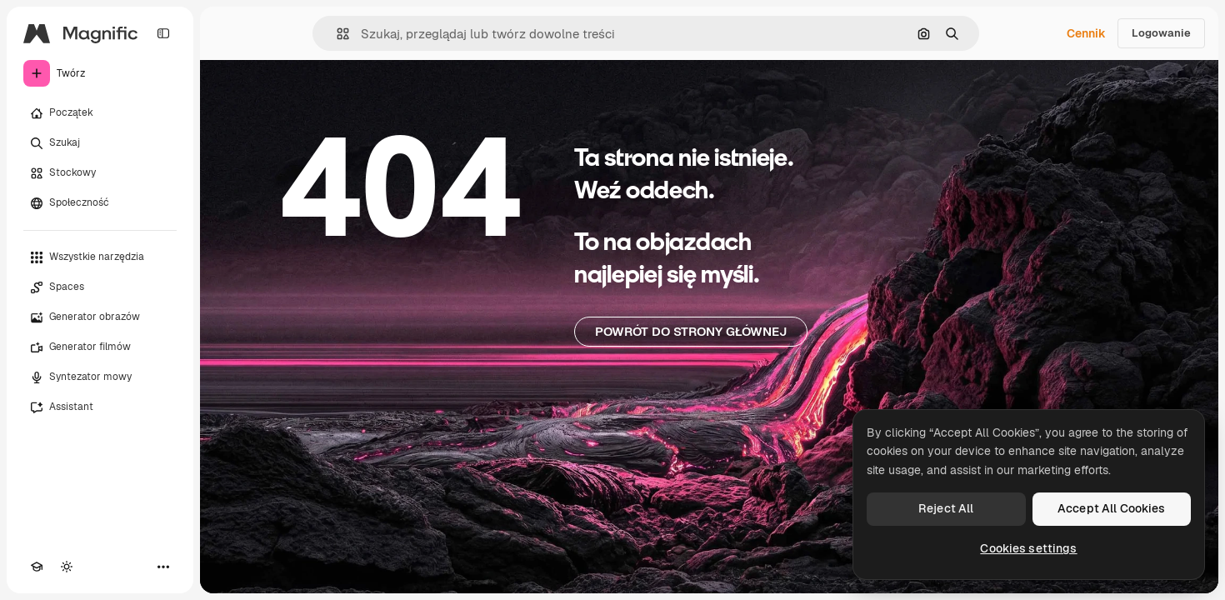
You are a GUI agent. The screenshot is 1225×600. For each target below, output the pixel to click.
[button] (336, 34)
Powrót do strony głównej (691, 331)
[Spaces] (100, 287)
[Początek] (100, 113)
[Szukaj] (100, 143)
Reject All (945, 508)
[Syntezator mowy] (100, 377)
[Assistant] (100, 407)
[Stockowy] (100, 173)
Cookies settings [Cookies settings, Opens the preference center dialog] (1028, 548)
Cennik (1086, 33)
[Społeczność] (100, 203)
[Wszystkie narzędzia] (100, 257)
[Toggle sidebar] (163, 33)
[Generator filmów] (100, 347)
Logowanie (1161, 33)
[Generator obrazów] (100, 317)
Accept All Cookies (1112, 508)
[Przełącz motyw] (66, 566)
